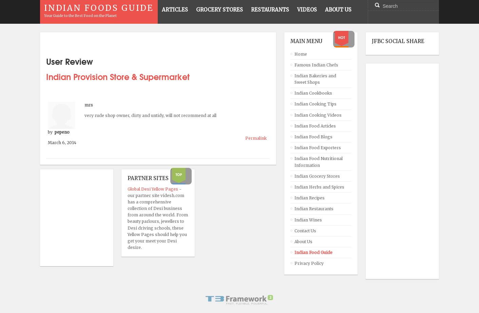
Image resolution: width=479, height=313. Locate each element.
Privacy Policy (309, 263)
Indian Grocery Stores (317, 176)
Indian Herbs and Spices (319, 187)
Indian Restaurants (313, 208)
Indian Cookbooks (313, 93)
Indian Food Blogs (313, 136)
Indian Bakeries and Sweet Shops (315, 79)
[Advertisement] (399, 171)
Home (300, 54)
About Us (303, 241)
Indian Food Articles (315, 126)
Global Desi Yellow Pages (153, 189)
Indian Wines (308, 219)
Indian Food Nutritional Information (318, 162)
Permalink (256, 138)
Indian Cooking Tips (315, 103)
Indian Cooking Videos (318, 115)
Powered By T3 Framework (239, 300)
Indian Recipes (309, 197)
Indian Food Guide (313, 252)
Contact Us (305, 230)
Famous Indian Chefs (316, 64)
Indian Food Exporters (317, 147)
